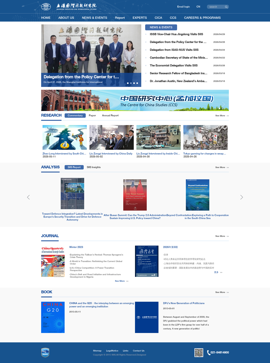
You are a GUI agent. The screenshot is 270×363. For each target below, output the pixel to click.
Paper (92, 115)
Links (125, 350)
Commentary (75, 115)
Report (120, 17)
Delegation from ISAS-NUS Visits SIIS (174, 49)
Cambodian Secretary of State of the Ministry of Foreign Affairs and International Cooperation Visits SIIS (179, 57)
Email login (183, 6)
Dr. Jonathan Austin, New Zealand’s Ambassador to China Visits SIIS (179, 81)
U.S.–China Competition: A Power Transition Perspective (92, 269)
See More (222, 115)
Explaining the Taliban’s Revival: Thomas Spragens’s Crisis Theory (96, 255)
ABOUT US (66, 17)
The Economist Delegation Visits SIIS (174, 65)
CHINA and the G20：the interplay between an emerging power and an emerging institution (101, 305)
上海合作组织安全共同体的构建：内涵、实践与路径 (189, 263)
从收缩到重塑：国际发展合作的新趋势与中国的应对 (189, 268)
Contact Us (138, 350)
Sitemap (97, 350)
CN (198, 6)
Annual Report (110, 115)
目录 (166, 254)
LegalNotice (112, 350)
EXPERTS (140, 17)
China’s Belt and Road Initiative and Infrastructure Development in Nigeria (95, 275)
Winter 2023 (76, 247)
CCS (173, 17)
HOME (46, 17)
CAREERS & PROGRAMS (202, 17)
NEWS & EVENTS (94, 17)
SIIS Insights (94, 167)
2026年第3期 (170, 247)
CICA (158, 17)
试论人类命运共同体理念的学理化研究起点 (184, 259)
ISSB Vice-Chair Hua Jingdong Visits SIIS (176, 34)
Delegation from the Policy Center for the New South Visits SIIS (179, 42)
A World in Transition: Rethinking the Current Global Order (96, 262)
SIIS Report (74, 167)
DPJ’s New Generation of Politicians (183, 303)
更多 (218, 272)
